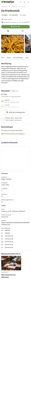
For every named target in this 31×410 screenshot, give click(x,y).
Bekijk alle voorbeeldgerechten (15, 112)
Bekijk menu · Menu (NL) (14, 118)
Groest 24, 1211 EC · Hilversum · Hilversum (13, 211)
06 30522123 (4, 217)
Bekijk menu (15, 26)
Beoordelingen (18, 57)
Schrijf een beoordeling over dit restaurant (13, 133)
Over (2, 57)
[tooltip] (23, 31)
